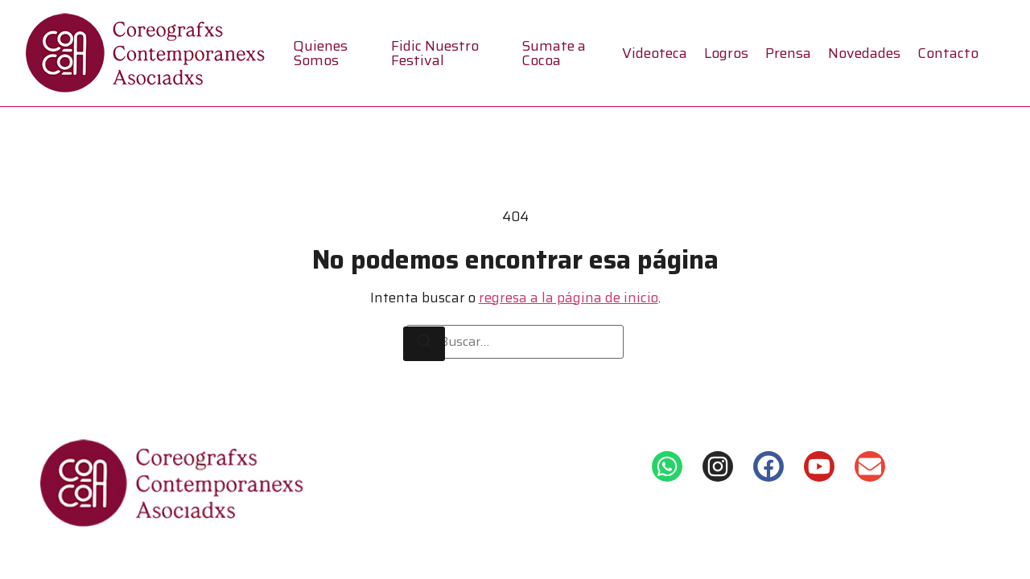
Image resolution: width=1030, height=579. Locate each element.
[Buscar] (424, 344)
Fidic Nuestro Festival (435, 53)
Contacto (947, 53)
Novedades (864, 53)
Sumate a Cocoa (553, 53)
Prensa (788, 53)
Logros (726, 53)
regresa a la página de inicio (568, 297)
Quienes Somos (320, 53)
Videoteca (654, 53)
